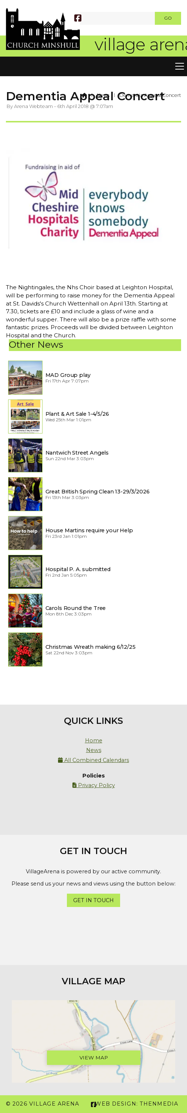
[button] (93, 67)
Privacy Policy (93, 785)
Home (93, 740)
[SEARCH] (85, 18)
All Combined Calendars (93, 760)
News (103, 95)
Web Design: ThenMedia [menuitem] (136, 1103)
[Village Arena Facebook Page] (77, 19)
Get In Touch (93, 900)
